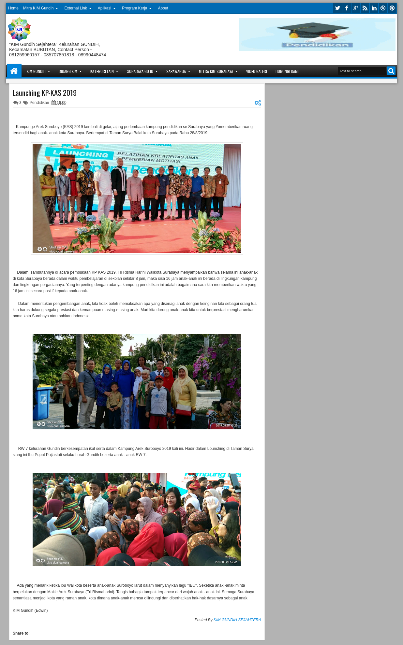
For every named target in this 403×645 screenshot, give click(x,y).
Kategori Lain (102, 71)
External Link (75, 8)
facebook (346, 8)
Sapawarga (176, 71)
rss (365, 8)
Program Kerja (134, 8)
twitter (337, 8)
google (355, 8)
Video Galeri (256, 71)
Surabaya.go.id (140, 71)
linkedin (374, 8)
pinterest (392, 8)
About (163, 8)
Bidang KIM (68, 71)
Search (391, 70)
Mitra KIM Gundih (38, 8)
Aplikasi (104, 8)
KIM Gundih (36, 71)
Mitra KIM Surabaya (216, 71)
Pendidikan (39, 102)
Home (13, 8)
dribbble (383, 8)
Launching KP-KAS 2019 (45, 92)
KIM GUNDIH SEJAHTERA (237, 620)
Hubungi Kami (287, 71)
